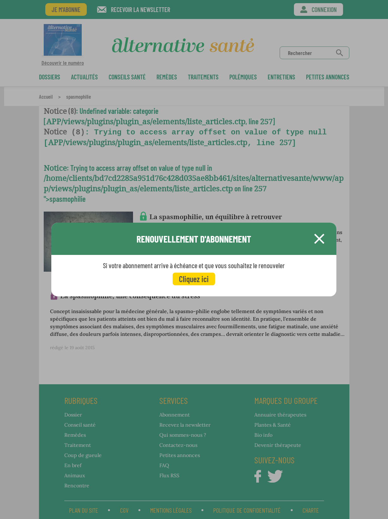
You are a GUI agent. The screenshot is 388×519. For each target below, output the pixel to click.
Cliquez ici (194, 279)
